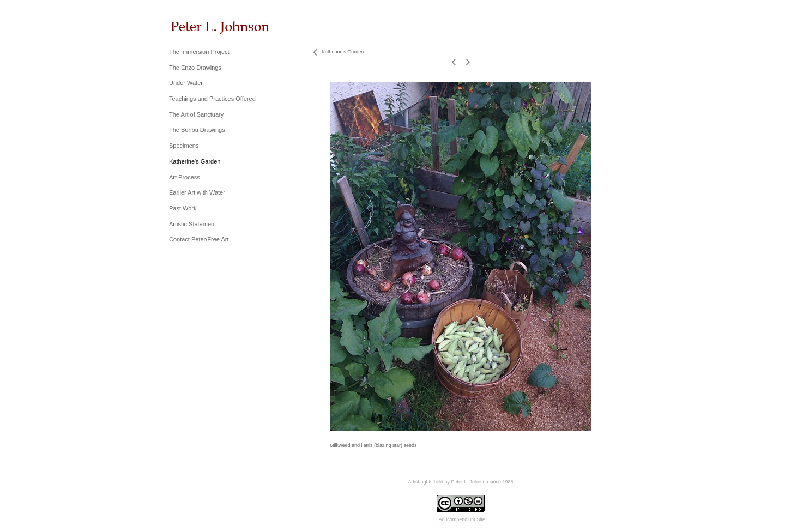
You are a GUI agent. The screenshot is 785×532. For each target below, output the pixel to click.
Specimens (183, 145)
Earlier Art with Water (197, 192)
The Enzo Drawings (195, 67)
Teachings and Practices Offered (212, 98)
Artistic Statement (192, 224)
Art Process (184, 177)
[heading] (196, 26)
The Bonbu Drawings (197, 129)
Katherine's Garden (194, 161)
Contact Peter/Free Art (198, 239)
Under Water (186, 83)
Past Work (183, 208)
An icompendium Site (462, 519)
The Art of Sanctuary (196, 114)
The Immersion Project (199, 52)
